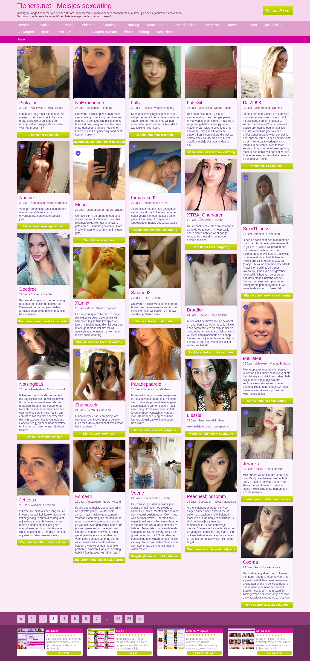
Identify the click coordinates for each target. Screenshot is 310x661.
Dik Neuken (274, 653)
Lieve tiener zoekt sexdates (43, 437)
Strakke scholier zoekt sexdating (99, 342)
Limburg (132, 25)
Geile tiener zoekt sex (99, 240)
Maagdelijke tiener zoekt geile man (155, 556)
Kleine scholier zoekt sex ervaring (211, 152)
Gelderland (88, 25)
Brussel (46, 32)
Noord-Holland (186, 25)
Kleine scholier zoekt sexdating (155, 229)
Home (22, 39)
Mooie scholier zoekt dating (154, 321)
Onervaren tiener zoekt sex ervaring (43, 321)
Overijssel (212, 25)
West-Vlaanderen (169, 32)
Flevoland (44, 25)
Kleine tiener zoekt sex (99, 433)
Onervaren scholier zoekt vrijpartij (211, 549)
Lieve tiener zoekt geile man (43, 226)
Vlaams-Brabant (104, 32)
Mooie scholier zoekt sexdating (211, 433)
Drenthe (23, 25)
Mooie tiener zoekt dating (155, 134)
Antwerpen (25, 32)
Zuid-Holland (274, 25)
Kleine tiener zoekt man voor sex (266, 499)
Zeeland (251, 25)
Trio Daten (64, 653)
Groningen (111, 25)
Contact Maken (278, 10)
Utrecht (232, 25)
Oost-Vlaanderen (72, 32)
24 (129, 619)
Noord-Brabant (157, 25)
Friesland (65, 25)
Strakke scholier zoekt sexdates (211, 352)
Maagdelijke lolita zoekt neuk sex (43, 542)
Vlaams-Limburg (136, 32)
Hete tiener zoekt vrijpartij (211, 247)
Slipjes (134, 653)
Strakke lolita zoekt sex (266, 166)
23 (118, 619)
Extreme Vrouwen (204, 653)
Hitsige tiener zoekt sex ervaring (267, 295)
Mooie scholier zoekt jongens (155, 430)
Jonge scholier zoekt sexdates (267, 604)
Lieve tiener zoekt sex (43, 134)
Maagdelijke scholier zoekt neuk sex (99, 141)
